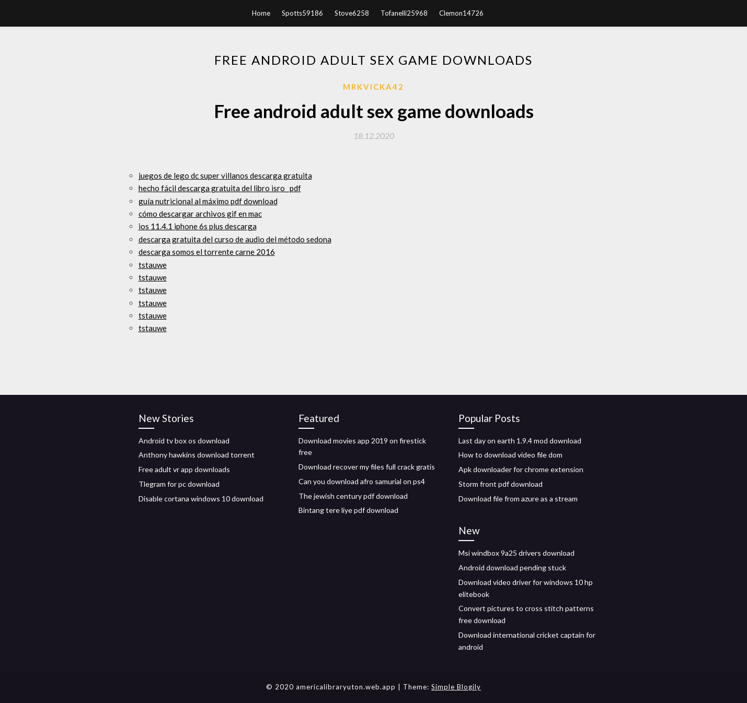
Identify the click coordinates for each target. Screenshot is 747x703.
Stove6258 (352, 13)
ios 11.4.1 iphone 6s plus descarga (198, 226)
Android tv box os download (184, 440)
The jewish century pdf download (353, 495)
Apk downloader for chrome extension (520, 469)
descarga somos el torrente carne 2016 (207, 251)
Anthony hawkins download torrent (197, 454)
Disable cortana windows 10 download (201, 498)
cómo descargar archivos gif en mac (200, 213)
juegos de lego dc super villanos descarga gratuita (225, 175)
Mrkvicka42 (373, 86)
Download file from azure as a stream (518, 498)
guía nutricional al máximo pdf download (208, 201)
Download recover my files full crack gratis (366, 466)
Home (261, 13)
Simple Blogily (456, 687)
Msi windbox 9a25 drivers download (516, 552)
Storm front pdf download (500, 483)
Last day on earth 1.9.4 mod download (519, 440)
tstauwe (153, 265)
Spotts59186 (302, 13)
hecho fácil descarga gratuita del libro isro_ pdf (220, 188)
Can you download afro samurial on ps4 (361, 481)
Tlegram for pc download (179, 483)
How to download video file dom (510, 454)
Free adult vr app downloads (184, 469)
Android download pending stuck (512, 567)
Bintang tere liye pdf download (348, 510)
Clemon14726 (461, 13)
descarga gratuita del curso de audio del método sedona (235, 239)
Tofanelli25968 (404, 13)
